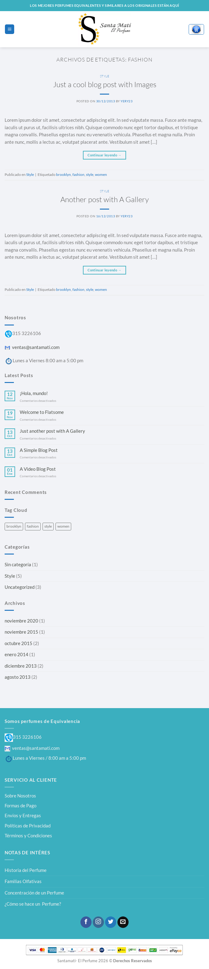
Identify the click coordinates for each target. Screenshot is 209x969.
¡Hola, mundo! (34, 393)
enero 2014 (16, 654)
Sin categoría (18, 564)
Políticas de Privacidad (28, 825)
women (101, 174)
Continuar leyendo (104, 155)
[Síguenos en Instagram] (98, 922)
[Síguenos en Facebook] (86, 922)
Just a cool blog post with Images (104, 84)
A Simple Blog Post (39, 450)
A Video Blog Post (38, 469)
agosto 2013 (18, 677)
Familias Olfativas (23, 881)
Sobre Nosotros (20, 795)
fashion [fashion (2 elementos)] (33, 526)
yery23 (127, 101)
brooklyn (63, 174)
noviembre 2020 (21, 620)
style (89, 174)
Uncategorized (20, 587)
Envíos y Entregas (23, 815)
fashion (78, 174)
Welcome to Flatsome (42, 412)
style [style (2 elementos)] (48, 526)
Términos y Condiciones (28, 835)
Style (104, 76)
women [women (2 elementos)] (63, 526)
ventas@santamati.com (32, 347)
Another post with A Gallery (104, 199)
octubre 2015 (18, 643)
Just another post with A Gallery (52, 431)
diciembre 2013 (21, 666)
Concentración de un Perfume (34, 892)
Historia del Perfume (26, 870)
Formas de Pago (20, 805)
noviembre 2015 (21, 632)
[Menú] (9, 29)
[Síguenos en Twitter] (110, 922)
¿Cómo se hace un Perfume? (33, 904)
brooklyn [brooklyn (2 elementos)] (13, 526)
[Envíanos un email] (123, 922)
